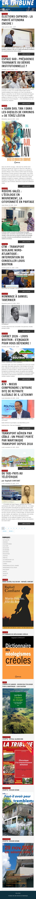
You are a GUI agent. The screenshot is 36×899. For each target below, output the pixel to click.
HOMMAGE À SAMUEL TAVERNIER (15, 298)
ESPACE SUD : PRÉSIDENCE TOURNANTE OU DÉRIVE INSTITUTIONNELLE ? (18, 62)
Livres (4, 682)
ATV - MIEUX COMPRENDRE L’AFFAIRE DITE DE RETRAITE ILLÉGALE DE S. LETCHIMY (17, 389)
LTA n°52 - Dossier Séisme (10, 790)
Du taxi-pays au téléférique (12, 475)
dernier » (11, 531)
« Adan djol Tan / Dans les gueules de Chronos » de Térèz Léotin (18, 112)
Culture (5, 579)
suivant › (5, 531)
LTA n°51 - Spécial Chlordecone (12, 739)
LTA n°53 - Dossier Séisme (10, 841)
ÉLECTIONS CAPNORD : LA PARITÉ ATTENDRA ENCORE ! (17, 20)
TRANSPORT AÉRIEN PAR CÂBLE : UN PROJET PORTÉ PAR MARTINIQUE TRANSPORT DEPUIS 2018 (17, 438)
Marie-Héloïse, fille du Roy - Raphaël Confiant (17, 582)
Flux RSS (18, 893)
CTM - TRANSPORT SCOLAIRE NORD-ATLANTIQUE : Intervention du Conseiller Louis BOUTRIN (13, 255)
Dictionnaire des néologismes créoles (15, 634)
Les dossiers (6, 737)
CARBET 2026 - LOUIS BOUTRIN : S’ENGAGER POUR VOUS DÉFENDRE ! (16, 339)
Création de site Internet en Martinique (18, 895)
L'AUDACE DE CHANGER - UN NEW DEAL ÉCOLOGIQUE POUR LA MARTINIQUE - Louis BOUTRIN (17, 685)
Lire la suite (26, 54)
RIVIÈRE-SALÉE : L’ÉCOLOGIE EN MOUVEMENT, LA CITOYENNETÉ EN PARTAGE (18, 196)
